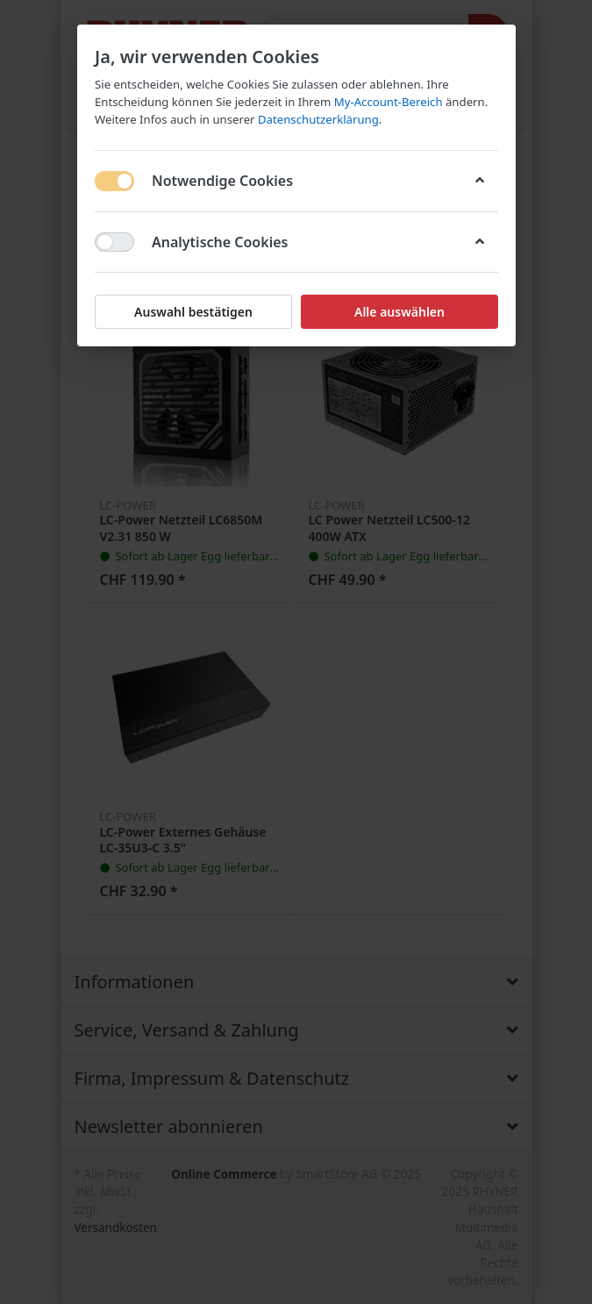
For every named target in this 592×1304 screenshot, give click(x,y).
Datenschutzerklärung (317, 119)
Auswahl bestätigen (193, 311)
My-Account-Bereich (387, 102)
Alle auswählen (398, 311)
